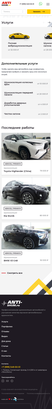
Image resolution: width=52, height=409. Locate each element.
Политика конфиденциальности (38, 393)
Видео (4, 336)
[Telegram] (12, 381)
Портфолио (6, 326)
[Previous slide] (44, 22)
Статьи (4, 346)
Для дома (6, 341)
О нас (4, 351)
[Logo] (6, 4)
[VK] (2, 381)
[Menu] (47, 4)
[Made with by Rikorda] (12, 399)
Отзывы (5, 331)
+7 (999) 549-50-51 (10, 367)
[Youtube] (7, 381)
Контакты (6, 356)
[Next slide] (49, 22)
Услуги (4, 322)
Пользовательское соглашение (12, 393)
